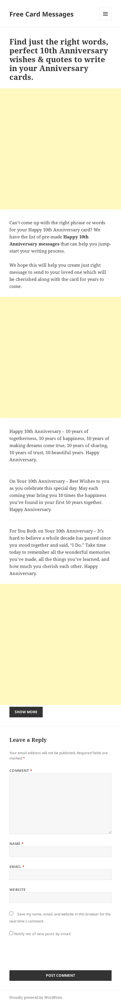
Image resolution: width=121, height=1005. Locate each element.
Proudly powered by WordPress (35, 997)
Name (16, 843)
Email (16, 866)
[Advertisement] (60, 149)
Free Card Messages (41, 13)
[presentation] (54, 951)
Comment (20, 770)
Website (17, 889)
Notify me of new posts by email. (43, 933)
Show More (26, 711)
